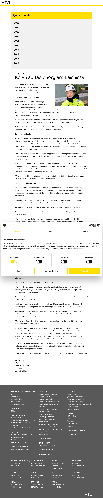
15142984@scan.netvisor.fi (20, 449)
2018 (16, 54)
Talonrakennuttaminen (47, 419)
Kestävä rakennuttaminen (48, 409)
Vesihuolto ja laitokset (47, 427)
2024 (16, 27)
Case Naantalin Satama (75, 402)
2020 (16, 45)
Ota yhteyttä (45, 439)
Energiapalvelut (44, 397)
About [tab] (85, 232)
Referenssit (72, 392)
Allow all (84, 271)
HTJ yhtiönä (71, 416)
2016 (16, 63)
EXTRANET (71, 435)
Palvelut (43, 392)
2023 (16, 32)
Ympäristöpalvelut (45, 434)
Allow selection (51, 271)
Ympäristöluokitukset (46, 432)
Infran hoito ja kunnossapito (49, 402)
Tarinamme (71, 421)
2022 (16, 36)
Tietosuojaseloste (76, 430)
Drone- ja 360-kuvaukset (48, 394)
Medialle (70, 426)
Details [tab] (51, 232)
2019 (16, 50)
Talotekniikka (44, 422)
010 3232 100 (19, 404)
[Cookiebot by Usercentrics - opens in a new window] (90, 225)
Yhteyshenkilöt (46, 450)
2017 (16, 58)
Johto (69, 419)
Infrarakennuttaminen (46, 399)
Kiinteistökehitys (44, 412)
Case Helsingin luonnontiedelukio (79, 404)
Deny (19, 271)
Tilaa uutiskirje (46, 454)
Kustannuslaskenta (46, 414)
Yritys (70, 414)
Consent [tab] (18, 232)
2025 (16, 23)
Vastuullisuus (72, 424)
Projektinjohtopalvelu (46, 417)
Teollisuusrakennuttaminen (48, 424)
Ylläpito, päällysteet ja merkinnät (50, 429)
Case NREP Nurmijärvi (75, 399)
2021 (16, 41)
